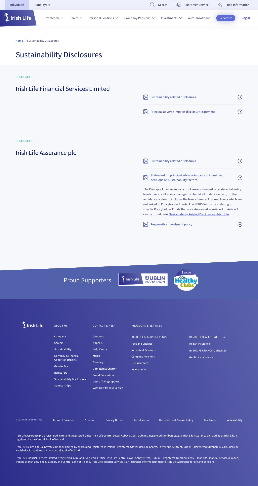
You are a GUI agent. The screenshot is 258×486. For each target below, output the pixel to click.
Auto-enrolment (199, 18)
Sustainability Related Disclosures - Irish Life (199, 214)
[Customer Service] (192, 5)
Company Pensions (139, 18)
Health (76, 18)
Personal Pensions (103, 18)
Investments (171, 18)
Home (19, 40)
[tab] (17, 5)
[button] (18, 18)
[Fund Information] (233, 5)
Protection (54, 18)
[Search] (158, 5)
